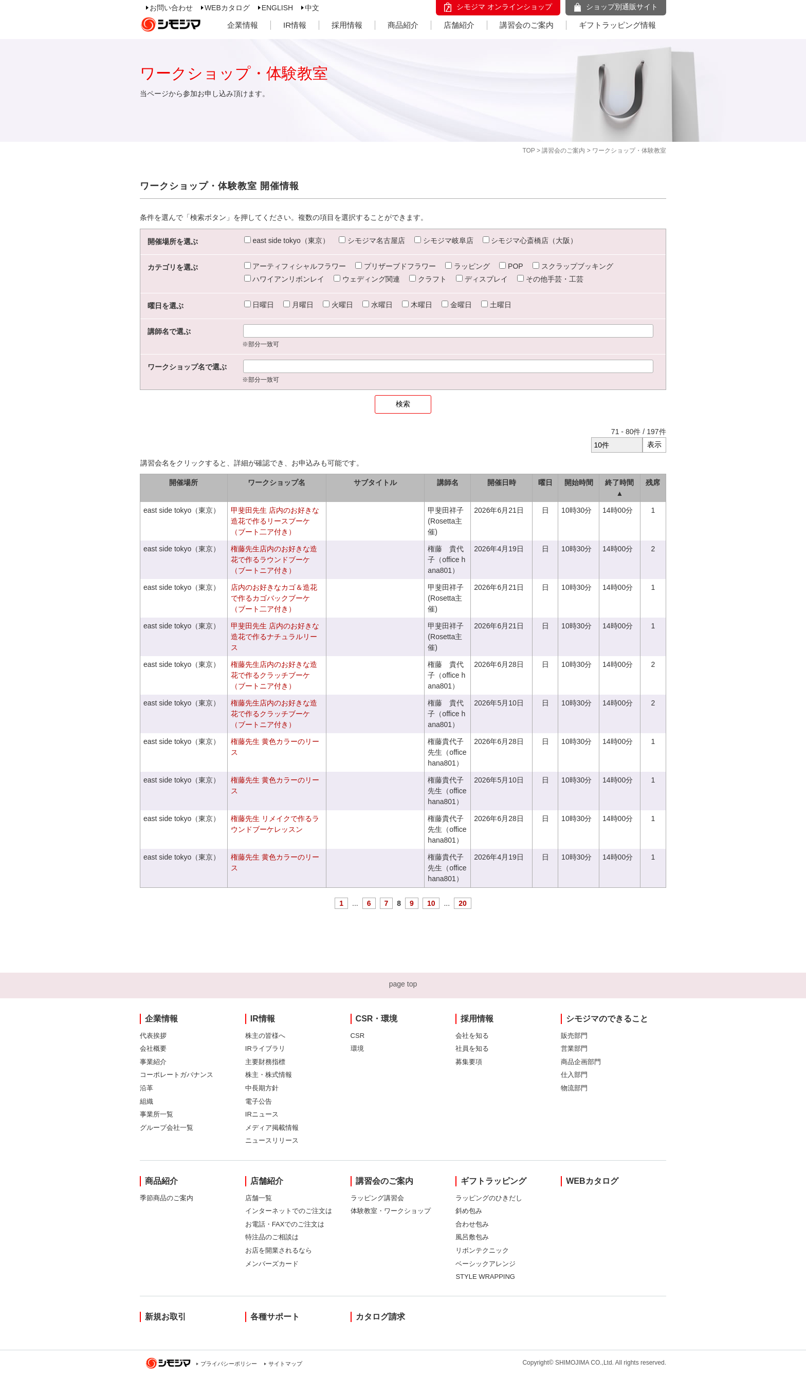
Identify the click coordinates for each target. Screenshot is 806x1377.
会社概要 (153, 1048)
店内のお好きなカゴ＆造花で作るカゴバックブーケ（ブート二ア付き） (274, 598)
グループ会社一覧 (166, 1127)
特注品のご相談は (272, 1237)
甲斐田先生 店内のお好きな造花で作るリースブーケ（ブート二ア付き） (275, 521)
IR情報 (294, 25)
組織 (146, 1101)
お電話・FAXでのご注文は (285, 1224)
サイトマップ (285, 1364)
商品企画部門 (581, 1062)
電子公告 (258, 1101)
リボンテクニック (482, 1250)
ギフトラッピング (493, 1181)
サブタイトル (375, 482)
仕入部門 (574, 1074)
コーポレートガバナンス (176, 1074)
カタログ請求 (380, 1316)
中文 (312, 8)
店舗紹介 (459, 25)
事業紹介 (153, 1062)
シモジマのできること (607, 1018)
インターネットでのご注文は (288, 1211)
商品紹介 (403, 25)
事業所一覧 (156, 1114)
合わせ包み (472, 1224)
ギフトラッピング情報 (617, 25)
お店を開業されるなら (278, 1250)
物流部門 (574, 1088)
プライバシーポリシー (228, 1364)
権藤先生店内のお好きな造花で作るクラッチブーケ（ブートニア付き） (274, 675)
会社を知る (472, 1035)
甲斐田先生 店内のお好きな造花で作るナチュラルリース (275, 637)
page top (403, 984)
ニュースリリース (272, 1140)
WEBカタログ (227, 8)
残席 (653, 482)
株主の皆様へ (265, 1035)
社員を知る (472, 1048)
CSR (357, 1035)
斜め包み (468, 1211)
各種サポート (275, 1316)
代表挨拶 (153, 1035)
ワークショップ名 (276, 482)
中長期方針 (262, 1088)
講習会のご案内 (527, 25)
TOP (528, 150)
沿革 (146, 1088)
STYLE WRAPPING (485, 1276)
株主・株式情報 (268, 1074)
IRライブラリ (265, 1048)
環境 (357, 1048)
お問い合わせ (171, 8)
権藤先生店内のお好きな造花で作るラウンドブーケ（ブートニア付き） (274, 559)
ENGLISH (277, 8)
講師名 (448, 482)
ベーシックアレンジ (485, 1264)
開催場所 (183, 482)
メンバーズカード (272, 1264)
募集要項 (468, 1062)
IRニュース (262, 1114)
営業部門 (574, 1048)
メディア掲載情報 (272, 1127)
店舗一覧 (258, 1198)
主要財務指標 (265, 1062)
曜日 (545, 482)
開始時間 (578, 482)
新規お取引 (165, 1316)
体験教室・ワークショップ (391, 1211)
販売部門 (574, 1035)
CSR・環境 (377, 1018)
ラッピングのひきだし (488, 1198)
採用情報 (347, 25)
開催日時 (501, 482)
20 (463, 903)
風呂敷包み (472, 1237)
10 (431, 903)
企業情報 (242, 25)
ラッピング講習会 (377, 1198)
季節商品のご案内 (166, 1198)
